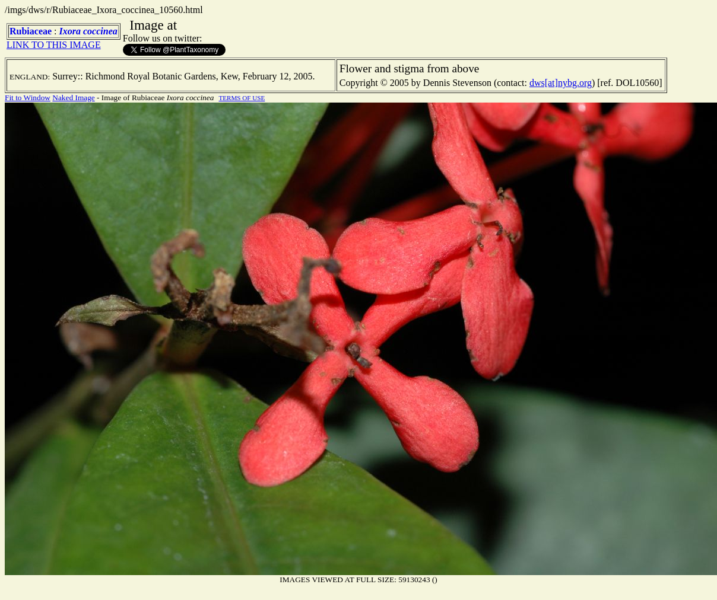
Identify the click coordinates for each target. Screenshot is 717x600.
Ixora (70, 31)
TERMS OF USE (241, 97)
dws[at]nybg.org (560, 83)
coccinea (100, 31)
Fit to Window (27, 97)
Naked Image (73, 97)
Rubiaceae (30, 31)
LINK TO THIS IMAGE (54, 45)
